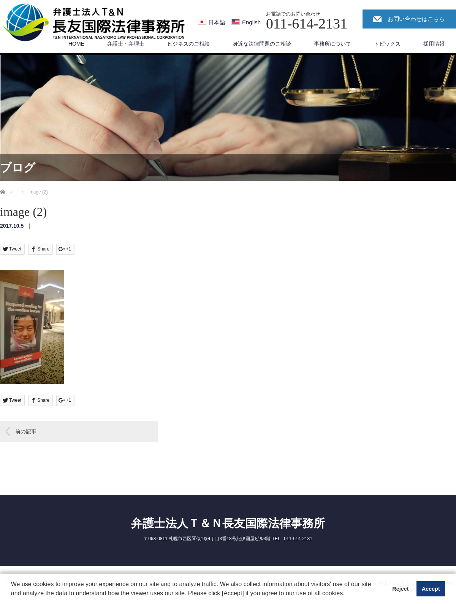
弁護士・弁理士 (125, 44)
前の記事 (25, 431)
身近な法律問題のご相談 (262, 44)
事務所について (332, 44)
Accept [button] (431, 589)
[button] (347, 594)
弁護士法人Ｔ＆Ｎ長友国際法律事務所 (228, 523)
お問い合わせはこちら (416, 19)
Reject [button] (400, 589)
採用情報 (434, 44)
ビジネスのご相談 (188, 44)
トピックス (387, 44)
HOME (76, 44)
